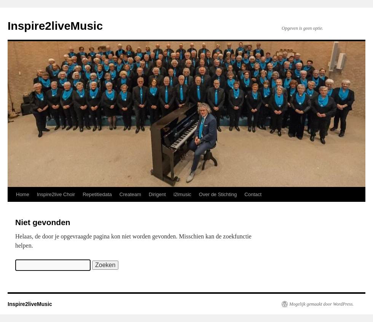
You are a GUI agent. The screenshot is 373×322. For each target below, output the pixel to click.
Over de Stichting (218, 194)
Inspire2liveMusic (55, 25)
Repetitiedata (97, 194)
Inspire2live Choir (56, 194)
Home (22, 194)
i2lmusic (182, 194)
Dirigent (157, 194)
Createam (130, 194)
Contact (252, 194)
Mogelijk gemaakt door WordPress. (321, 304)
